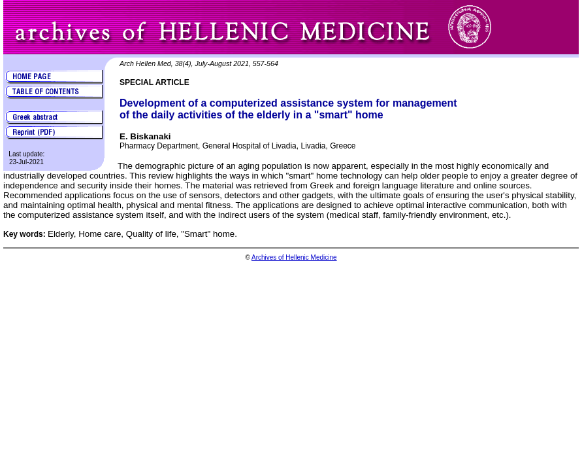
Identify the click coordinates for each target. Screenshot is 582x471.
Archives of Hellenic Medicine (294, 257)
